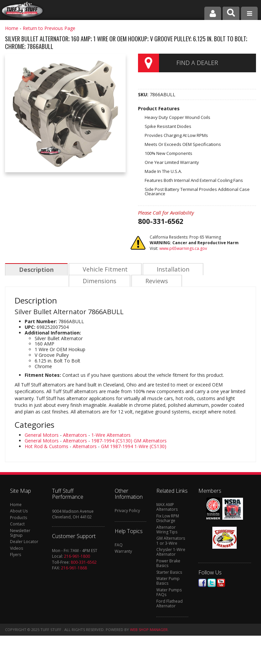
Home (11, 28)
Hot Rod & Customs (46, 447)
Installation (171, 270)
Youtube (221, 583)
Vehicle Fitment (104, 270)
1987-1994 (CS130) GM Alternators (129, 441)
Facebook (202, 583)
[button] (231, 13)
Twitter (212, 583)
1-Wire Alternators (111, 435)
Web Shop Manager (149, 630)
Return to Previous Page (49, 28)
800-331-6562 (84, 563)
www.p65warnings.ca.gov (183, 248)
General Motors (42, 435)
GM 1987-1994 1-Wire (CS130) (133, 447)
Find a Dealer (197, 63)
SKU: (144, 94)
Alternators (75, 435)
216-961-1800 (77, 557)
